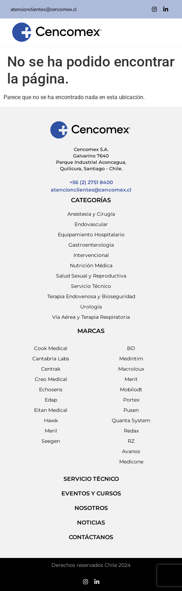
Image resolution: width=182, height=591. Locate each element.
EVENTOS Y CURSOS (91, 493)
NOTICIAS (91, 522)
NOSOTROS (91, 508)
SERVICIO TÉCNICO (91, 479)
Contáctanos (91, 537)
